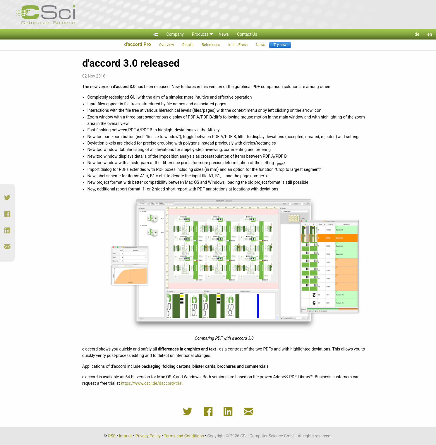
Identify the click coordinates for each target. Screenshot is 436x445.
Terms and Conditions (184, 436)
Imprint (125, 436)
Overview (166, 44)
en (430, 34)
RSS (112, 436)
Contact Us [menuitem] (247, 34)
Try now (280, 44)
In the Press (238, 44)
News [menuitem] (224, 34)
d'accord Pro (137, 44)
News (260, 44)
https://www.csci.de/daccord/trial (151, 383)
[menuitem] (155, 34)
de (417, 34)
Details (188, 44)
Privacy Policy (148, 436)
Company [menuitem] (174, 34)
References (211, 44)
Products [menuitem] (200, 34)
